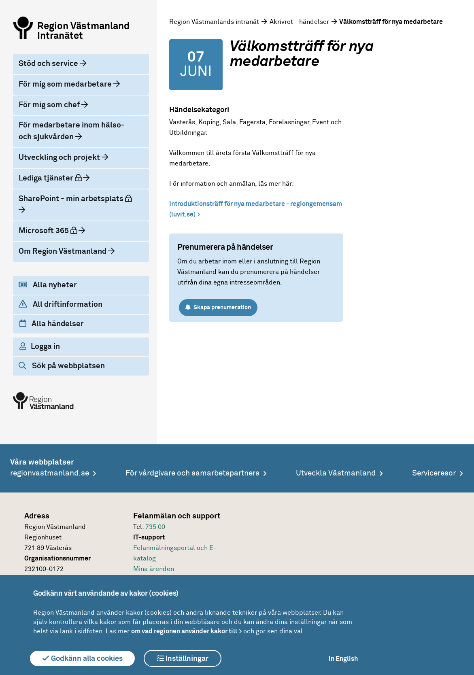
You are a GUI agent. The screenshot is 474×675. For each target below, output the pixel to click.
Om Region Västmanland (63, 251)
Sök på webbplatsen (62, 366)
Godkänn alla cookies (82, 658)
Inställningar (182, 658)
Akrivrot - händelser (299, 22)
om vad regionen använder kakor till (184, 631)
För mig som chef (50, 105)
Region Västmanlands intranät (214, 22)
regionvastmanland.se (49, 473)
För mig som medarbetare (66, 84)
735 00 (155, 527)
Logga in (39, 346)
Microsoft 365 (49, 231)
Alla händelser (51, 324)
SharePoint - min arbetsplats (75, 199)
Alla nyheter (48, 285)
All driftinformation (60, 304)
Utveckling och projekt (60, 157)
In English (343, 659)
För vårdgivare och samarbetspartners (192, 473)
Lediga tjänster (51, 178)
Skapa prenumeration (218, 307)
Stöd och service (49, 64)
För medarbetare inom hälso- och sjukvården (72, 131)
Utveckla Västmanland (336, 473)
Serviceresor (434, 473)
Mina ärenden (153, 569)
